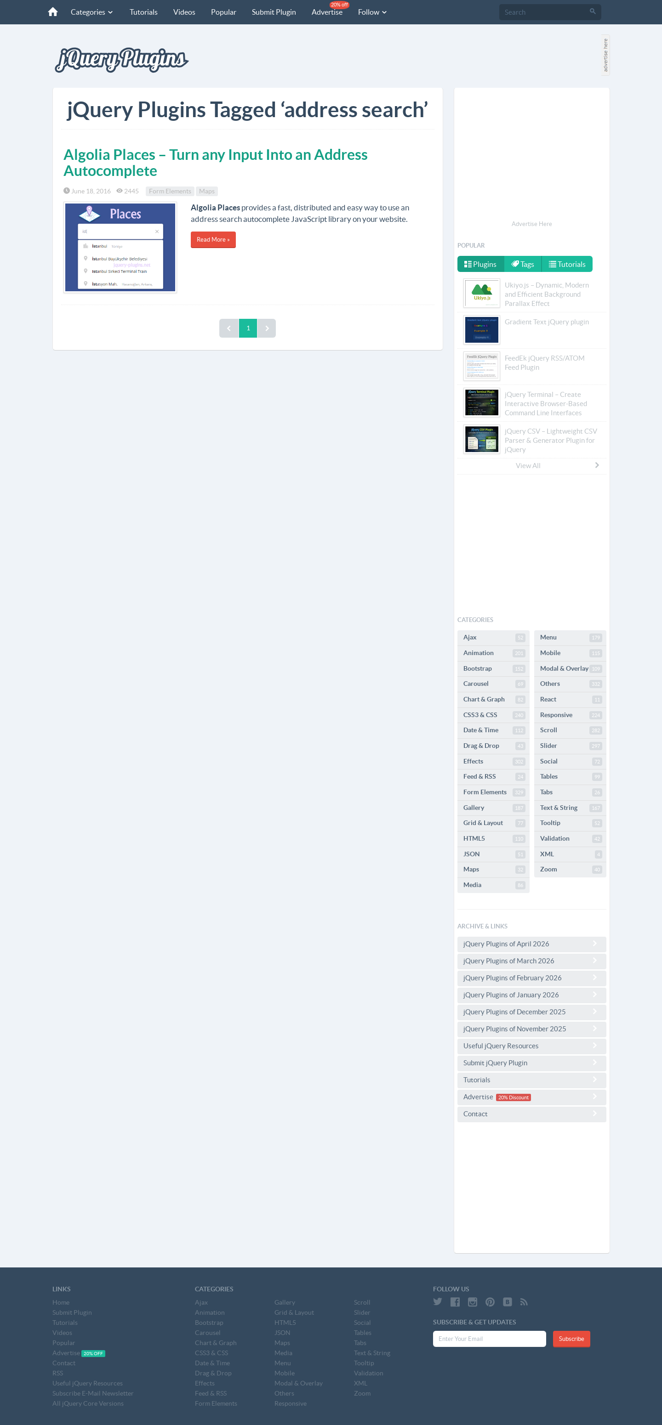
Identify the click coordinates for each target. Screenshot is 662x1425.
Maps (207, 191)
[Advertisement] (532, 155)
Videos (184, 12)
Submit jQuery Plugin (531, 1062)
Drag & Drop (494, 746)
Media (494, 885)
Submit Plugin (274, 12)
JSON (494, 854)
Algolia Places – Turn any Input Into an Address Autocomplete (215, 162)
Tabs (571, 792)
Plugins (480, 264)
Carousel (494, 684)
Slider (571, 746)
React (571, 700)
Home (60, 1302)
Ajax (494, 637)
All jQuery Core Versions (88, 1403)
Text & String (571, 808)
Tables (571, 777)
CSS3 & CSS (494, 715)
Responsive (571, 715)
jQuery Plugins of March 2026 (531, 960)
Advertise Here (532, 224)
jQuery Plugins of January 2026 (531, 994)
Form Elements (170, 191)
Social (571, 762)
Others (571, 684)
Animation (494, 653)
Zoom (571, 869)
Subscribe (571, 1338)
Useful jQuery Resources (531, 1045)
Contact (531, 1113)
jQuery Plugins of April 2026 (531, 943)
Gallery (494, 808)
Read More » (213, 239)
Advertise (330, 8)
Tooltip (571, 823)
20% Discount (513, 1097)
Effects (494, 762)
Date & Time (494, 730)
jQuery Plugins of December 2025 (531, 1011)
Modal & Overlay (571, 669)
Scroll (571, 730)
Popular (223, 12)
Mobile (571, 653)
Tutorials (144, 12)
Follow (373, 12)
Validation (571, 839)
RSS (57, 1373)
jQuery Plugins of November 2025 (531, 1028)
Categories (92, 12)
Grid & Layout (494, 823)
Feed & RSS (494, 777)
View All (558, 465)
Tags (522, 264)
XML (571, 854)
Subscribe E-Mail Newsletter (93, 1393)
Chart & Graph (494, 700)
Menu (571, 637)
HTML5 (494, 839)
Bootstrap (494, 669)
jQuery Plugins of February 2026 (531, 977)
